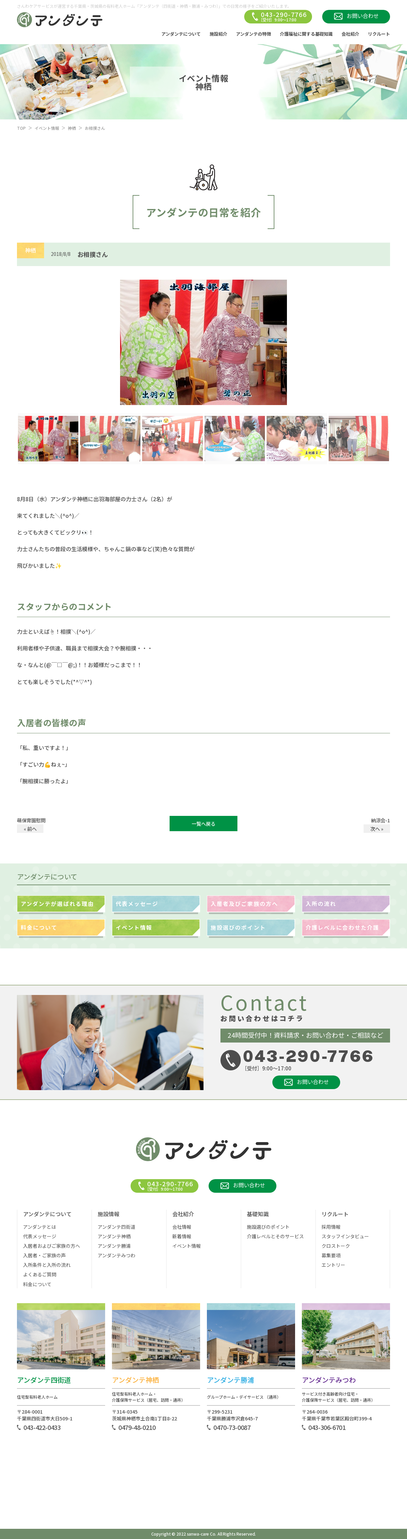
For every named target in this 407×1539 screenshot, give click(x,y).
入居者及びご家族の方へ (244, 903)
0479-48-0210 (137, 1427)
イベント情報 (47, 128)
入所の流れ (321, 903)
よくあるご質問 (39, 1274)
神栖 (72, 128)
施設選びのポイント (238, 927)
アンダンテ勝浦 (114, 1246)
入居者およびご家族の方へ (51, 1246)
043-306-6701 (327, 1427)
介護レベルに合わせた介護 (342, 927)
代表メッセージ (137, 903)
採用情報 (331, 1227)
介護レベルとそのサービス (275, 1236)
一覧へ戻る (203, 823)
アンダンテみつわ (116, 1255)
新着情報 (181, 1236)
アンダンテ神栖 (114, 1236)
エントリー (333, 1265)
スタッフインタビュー (345, 1236)
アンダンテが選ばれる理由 (57, 903)
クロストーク (336, 1246)
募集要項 (331, 1255)
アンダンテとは (39, 1227)
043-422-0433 (42, 1427)
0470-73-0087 (232, 1427)
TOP (21, 128)
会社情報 (181, 1227)
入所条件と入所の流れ (47, 1265)
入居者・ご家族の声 (44, 1255)
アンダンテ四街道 (116, 1227)
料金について (39, 927)
